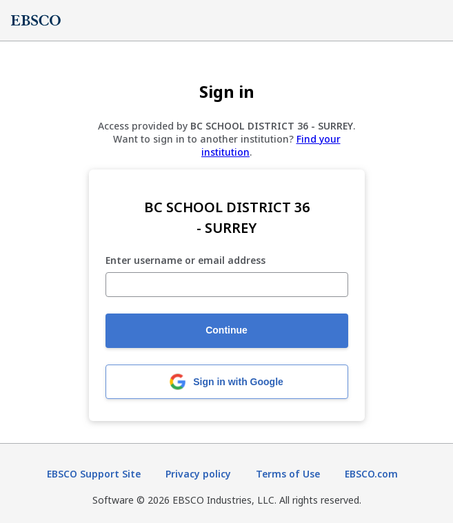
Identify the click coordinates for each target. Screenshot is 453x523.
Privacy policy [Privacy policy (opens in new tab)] (198, 473)
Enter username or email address (185, 261)
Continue (226, 330)
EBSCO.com (371, 473)
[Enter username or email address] (226, 284)
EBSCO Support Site (94, 473)
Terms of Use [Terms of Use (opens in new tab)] (288, 473)
